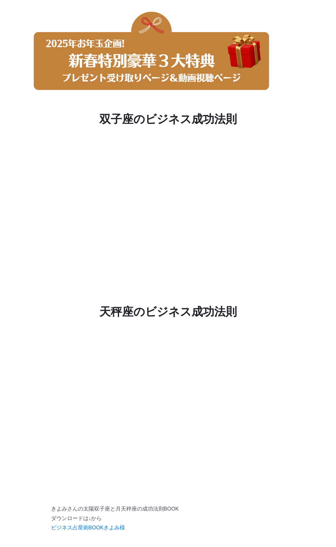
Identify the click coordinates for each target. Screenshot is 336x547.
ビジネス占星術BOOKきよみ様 (88, 528)
